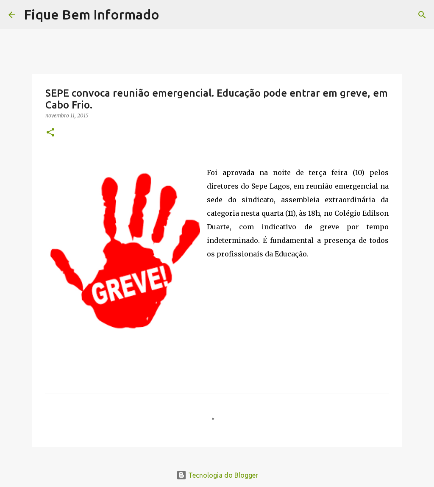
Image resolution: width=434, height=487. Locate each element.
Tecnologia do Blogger (217, 475)
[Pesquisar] (171, 15)
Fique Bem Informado (91, 14)
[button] (50, 133)
